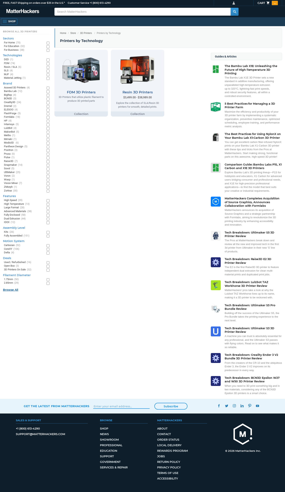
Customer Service (78, 2)
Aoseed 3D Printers (17, 88)
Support (107, 456)
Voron (9, 176)
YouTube (257, 405)
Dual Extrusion (15, 219)
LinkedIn (241, 405)
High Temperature (17, 204)
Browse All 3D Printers (20, 31)
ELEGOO (11, 110)
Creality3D (12, 102)
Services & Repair (114, 467)
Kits (9, 232)
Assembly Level (14, 228)
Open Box (11, 266)
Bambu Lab (13, 91)
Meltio (9, 135)
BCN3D (10, 99)
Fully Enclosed (15, 215)
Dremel (10, 106)
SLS (8, 71)
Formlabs (12, 117)
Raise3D (11, 161)
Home (63, 33)
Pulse (9, 157)
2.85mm (11, 283)
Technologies (12, 55)
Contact (164, 434)
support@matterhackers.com (40, 434)
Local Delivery (169, 445)
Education (108, 451)
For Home (12, 43)
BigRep (10, 95)
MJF (8, 74)
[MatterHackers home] (243, 434)
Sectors (8, 38)
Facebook (218, 405)
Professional (111, 445)
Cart (267, 3)
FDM (9, 63)
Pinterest (249, 405)
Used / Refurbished (17, 262)
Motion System (14, 241)
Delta (9, 253)
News (104, 434)
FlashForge (12, 113)
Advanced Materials (18, 211)
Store (73, 33)
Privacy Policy (169, 467)
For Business (14, 50)
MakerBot (11, 132)
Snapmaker (13, 165)
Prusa (9, 154)
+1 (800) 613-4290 (100, 2)
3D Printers (86, 33)
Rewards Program (172, 451)
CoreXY (11, 249)
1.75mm (11, 279)
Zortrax (11, 191)
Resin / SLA (12, 67)
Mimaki (10, 139)
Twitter (226, 405)
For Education (14, 46)
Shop (104, 428)
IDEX (9, 222)
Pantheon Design (16, 146)
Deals (7, 258)
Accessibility (167, 478)
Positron (11, 150)
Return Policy (168, 462)
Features (9, 196)
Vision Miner (13, 183)
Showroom (109, 439)
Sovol (9, 168)
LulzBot (10, 128)
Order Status (168, 439)
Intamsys (11, 124)
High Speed (13, 200)
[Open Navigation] (9, 21)
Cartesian (12, 245)
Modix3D (11, 143)
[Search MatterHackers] (234, 12)
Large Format (14, 208)
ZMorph (10, 187)
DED (8, 59)
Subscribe (171, 406)
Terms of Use (167, 473)
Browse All (10, 290)
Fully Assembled (16, 236)
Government (110, 462)
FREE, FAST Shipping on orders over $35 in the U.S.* (34, 2)
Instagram (234, 405)
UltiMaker (12, 172)
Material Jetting (15, 78)
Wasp (9, 180)
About (162, 428)
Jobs (161, 456)
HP (8, 121)
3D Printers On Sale (17, 270)
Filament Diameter (17, 275)
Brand (7, 83)
